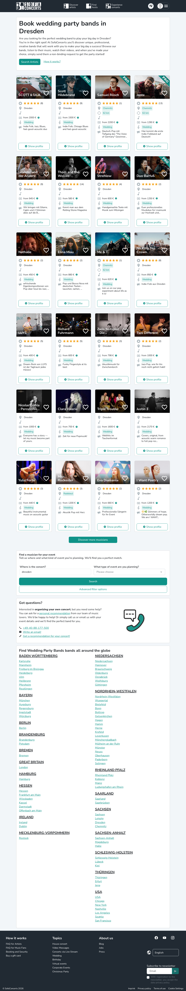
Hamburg (24, 779)
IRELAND (26, 817)
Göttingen (101, 685)
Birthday (56, 959)
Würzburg (25, 716)
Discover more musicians (93, 540)
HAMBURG (27, 774)
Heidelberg (25, 673)
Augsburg (25, 704)
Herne (98, 728)
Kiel (97, 865)
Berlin (22, 728)
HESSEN (25, 785)
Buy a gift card (13, 955)
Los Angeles (102, 913)
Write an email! (32, 632)
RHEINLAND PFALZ (110, 770)
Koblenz (100, 779)
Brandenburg (26, 740)
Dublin (23, 826)
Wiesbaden (26, 799)
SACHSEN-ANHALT (110, 833)
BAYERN (26, 695)
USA (98, 892)
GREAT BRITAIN (31, 762)
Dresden (100, 822)
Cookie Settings (175, 988)
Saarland (100, 799)
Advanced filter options (93, 589)
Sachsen (100, 814)
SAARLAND (104, 793)
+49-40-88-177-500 (36, 628)
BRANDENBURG (32, 734)
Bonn (98, 708)
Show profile (35, 146)
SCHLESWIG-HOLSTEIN (114, 852)
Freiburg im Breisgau (31, 669)
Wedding (57, 955)
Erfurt (98, 881)
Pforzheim (25, 685)
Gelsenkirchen (103, 716)
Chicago (99, 901)
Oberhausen (102, 755)
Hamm (99, 724)
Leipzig (99, 818)
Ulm (21, 677)
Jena (97, 885)
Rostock (24, 838)
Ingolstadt (25, 712)
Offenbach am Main (30, 810)
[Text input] (159, 971)
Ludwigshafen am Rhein (109, 787)
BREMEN (26, 750)
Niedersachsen (104, 661)
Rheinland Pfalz (104, 775)
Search (93, 581)
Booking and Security (17, 951)
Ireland (23, 822)
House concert (59, 943)
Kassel (23, 803)
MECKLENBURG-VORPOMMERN (44, 833)
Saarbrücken (102, 803)
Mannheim (25, 665)
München (24, 700)
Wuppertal (101, 700)
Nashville (100, 909)
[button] (163, 6)
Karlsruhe (25, 661)
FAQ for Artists (14, 943)
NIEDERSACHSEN (109, 656)
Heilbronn (25, 681)
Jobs (101, 947)
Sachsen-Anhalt (104, 838)
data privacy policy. (160, 982)
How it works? (52, 61)
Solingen (100, 763)
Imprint (131, 988)
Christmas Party (60, 971)
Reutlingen (25, 689)
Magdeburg (102, 842)
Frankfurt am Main (30, 795)
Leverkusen (102, 736)
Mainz (98, 783)
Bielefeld (100, 704)
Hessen (23, 791)
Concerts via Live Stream (65, 951)
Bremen (24, 755)
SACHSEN (103, 809)
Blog (101, 943)
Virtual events (59, 963)
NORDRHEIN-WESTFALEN (115, 691)
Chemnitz (100, 826)
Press (102, 951)
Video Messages (60, 947)
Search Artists (29, 62)
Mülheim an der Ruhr (107, 744)
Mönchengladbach (105, 740)
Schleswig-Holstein (107, 858)
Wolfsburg (101, 681)
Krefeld (99, 732)
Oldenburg (101, 673)
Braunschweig (103, 669)
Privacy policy (144, 988)
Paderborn (101, 759)
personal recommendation (54, 613)
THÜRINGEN (105, 872)
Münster (100, 748)
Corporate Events (61, 967)
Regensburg (26, 708)
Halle (98, 846)
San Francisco (103, 921)
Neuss (99, 751)
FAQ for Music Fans (16, 947)
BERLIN (25, 723)
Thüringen (101, 877)
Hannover (101, 665)
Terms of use (160, 988)
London (23, 767)
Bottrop (99, 712)
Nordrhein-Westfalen (107, 696)
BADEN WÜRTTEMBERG (38, 656)
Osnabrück (101, 677)
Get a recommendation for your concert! (46, 636)
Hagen (99, 720)
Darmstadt (25, 806)
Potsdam (24, 744)
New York (101, 905)
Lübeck (99, 862)
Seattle (99, 917)
